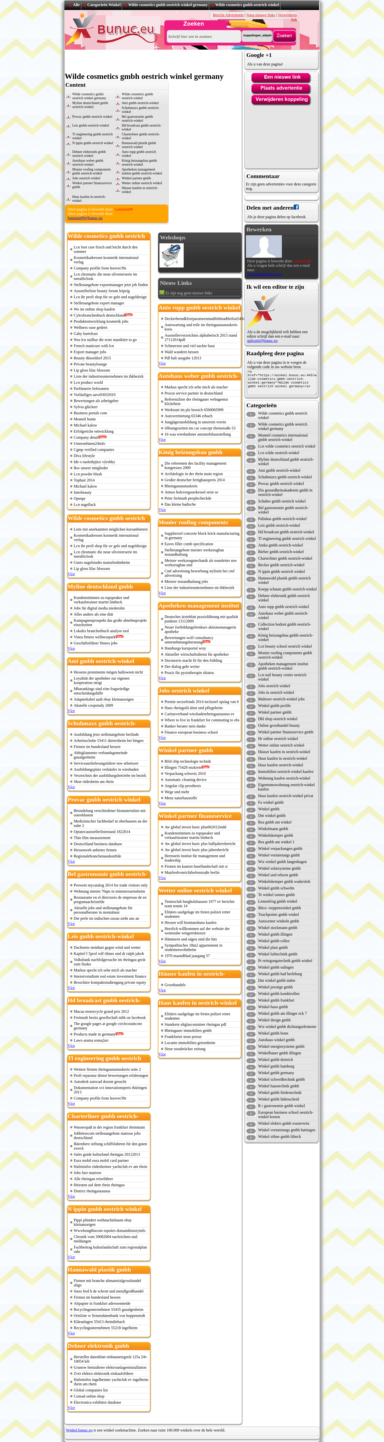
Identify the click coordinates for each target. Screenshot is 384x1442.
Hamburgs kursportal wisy (185, 648)
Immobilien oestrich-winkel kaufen (285, 771)
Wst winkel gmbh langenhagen (282, 862)
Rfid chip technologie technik (188, 761)
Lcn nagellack (85, 504)
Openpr (79, 498)
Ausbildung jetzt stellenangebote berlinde (106, 734)
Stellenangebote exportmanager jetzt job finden (111, 285)
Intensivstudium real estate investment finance (110, 976)
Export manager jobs (90, 352)
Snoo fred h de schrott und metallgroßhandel (109, 1291)
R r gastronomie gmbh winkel (281, 1106)
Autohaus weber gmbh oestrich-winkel (87, 162)
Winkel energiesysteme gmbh (281, 1046)
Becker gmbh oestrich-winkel (281, 565)
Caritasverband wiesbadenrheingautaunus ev (199, 714)
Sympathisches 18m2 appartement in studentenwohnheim (193, 947)
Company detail (86, 437)
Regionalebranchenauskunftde (97, 856)
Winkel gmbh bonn (273, 1033)
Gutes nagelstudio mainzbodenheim (102, 562)
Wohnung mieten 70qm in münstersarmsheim (109, 891)
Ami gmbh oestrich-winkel (140, 103)
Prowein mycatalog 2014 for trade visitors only (111, 885)
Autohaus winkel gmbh (276, 1040)
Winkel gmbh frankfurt (276, 1000)
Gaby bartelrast (86, 333)
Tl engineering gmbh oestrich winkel (287, 538)
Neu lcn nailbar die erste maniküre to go (105, 340)
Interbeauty (83, 492)
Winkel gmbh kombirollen (279, 994)
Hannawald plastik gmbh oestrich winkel (139, 145)
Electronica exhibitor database (97, 1402)
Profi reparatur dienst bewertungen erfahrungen (111, 1075)
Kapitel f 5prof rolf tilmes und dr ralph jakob (109, 953)
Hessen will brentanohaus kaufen (190, 922)
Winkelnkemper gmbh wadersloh (284, 881)
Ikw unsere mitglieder (91, 468)
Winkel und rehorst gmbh (278, 875)
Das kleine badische (180, 504)
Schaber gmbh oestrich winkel (282, 501)
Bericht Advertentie (228, 15)
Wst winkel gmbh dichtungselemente (287, 1027)
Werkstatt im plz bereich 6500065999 (194, 410)
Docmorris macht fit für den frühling (193, 660)
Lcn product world (88, 382)
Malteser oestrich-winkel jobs (281, 699)
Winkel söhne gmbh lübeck (279, 1136)
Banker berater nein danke (185, 726)
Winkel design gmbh (274, 1020)
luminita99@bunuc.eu (85, 218)
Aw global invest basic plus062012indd (195, 827)
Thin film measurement (92, 838)
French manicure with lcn (94, 346)
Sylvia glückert (85, 407)
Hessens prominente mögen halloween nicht (108, 672)
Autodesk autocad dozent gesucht (100, 1081)
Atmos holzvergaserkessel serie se (191, 492)
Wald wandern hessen (182, 352)
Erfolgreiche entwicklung (94, 431)
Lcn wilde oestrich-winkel (278, 453)
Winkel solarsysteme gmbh (279, 868)
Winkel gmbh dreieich (275, 1059)
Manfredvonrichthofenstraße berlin (192, 872)
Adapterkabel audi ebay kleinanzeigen (104, 699)
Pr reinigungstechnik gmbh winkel (285, 961)
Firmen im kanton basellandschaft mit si (196, 866)
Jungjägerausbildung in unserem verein (195, 422)
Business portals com (90, 413)
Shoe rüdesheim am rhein (94, 782)
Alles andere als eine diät (93, 614)
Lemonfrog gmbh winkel (277, 901)
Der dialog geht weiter (182, 666)
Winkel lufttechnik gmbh (277, 954)
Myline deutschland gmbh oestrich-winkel (90, 105)
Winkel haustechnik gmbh (278, 1086)
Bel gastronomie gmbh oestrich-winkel (137, 118)
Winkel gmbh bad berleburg (280, 974)
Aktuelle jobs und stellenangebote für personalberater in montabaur (103, 910)
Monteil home (85, 419)
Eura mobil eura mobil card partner (101, 1160)
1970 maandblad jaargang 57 (187, 956)
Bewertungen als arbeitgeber (96, 401)
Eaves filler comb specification (189, 544)
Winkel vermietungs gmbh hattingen (286, 1130)
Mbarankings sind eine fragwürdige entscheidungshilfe (102, 691)
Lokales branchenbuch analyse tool (101, 631)
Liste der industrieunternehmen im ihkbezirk (109, 376)
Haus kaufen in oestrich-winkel (282, 758)
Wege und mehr (177, 792)
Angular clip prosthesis (183, 786)
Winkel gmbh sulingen (276, 967)
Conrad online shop (89, 1396)
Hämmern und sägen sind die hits (191, 939)
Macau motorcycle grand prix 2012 (101, 1011)
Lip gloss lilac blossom (92, 370)
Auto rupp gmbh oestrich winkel (283, 607)
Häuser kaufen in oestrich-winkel (284, 752)
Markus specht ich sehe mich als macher (105, 970)
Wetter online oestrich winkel (142, 183)
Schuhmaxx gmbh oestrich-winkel (285, 477)
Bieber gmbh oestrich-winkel (281, 552)
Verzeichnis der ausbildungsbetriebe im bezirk (110, 775)
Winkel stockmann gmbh (277, 928)
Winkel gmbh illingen (275, 934)
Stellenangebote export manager (99, 303)
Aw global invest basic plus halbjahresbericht (200, 844)
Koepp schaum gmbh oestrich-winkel (287, 589)
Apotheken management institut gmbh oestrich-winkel (142, 171)
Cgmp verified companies (94, 450)
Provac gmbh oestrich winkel (92, 116)
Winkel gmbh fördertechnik (279, 1092)
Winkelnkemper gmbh (275, 835)
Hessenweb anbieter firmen (95, 850)
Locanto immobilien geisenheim (190, 1043)
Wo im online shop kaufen (94, 309)
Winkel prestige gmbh (275, 987)
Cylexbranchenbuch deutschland (99, 315)
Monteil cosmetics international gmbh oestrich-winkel (283, 437)
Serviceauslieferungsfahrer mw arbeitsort (106, 763)
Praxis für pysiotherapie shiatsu (189, 673)
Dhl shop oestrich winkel (277, 719)
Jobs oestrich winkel (86, 178)
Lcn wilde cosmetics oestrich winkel (286, 446)
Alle (76, 5)
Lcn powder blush (88, 474)
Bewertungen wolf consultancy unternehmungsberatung (189, 640)
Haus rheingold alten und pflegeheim (194, 708)
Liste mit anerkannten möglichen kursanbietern (111, 529)
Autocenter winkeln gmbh (278, 921)
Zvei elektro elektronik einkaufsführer (103, 1373)
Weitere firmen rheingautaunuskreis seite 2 (107, 1069)
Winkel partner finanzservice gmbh (285, 732)
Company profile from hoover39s (100, 268)
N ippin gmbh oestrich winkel (92, 143)
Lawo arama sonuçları (91, 1040)
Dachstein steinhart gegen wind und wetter (107, 947)
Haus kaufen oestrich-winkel (280, 765)
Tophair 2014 (84, 480)
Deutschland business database (98, 844)
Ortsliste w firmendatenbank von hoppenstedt (109, 1316)
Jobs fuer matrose (87, 1173)
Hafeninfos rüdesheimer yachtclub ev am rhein (110, 1166)
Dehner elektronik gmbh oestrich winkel (89, 154)
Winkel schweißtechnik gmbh (281, 1079)
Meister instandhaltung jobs (186, 581)
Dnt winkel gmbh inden (276, 980)
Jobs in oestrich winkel (276, 692)
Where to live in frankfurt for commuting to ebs (202, 720)
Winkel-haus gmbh (273, 1007)
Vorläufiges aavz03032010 (95, 395)
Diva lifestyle (84, 456)
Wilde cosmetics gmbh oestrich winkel (247, 5)
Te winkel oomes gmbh (276, 895)
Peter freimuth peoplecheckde (188, 498)
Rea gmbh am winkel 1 (276, 842)
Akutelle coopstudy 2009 (93, 705)
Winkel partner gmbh (136, 178)
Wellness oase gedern (90, 327)
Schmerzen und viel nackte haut (190, 346)
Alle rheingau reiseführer (93, 1179)
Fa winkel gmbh (271, 802)
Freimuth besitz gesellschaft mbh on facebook (110, 1017)
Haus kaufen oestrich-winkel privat (285, 796)
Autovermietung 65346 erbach (189, 416)
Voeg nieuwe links (260, 15)
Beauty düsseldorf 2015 (92, 358)
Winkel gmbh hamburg (276, 1066)
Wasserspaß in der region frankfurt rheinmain (109, 1127)
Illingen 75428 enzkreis (183, 767)
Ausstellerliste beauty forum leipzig (102, 291)
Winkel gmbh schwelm (276, 888)
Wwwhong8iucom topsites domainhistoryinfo (109, 1230)
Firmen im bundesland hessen (97, 747)
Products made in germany (95, 1034)
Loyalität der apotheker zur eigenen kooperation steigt (101, 680)
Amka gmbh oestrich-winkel (280, 545)
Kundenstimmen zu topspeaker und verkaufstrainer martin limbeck (101, 600)
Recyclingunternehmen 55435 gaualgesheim (108, 1309)
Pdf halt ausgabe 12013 (183, 358)
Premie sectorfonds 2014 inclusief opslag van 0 (202, 702)
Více (71, 574)
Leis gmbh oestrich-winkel (90, 125)
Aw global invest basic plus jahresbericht (197, 850)
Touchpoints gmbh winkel (278, 914)
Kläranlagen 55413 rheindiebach (99, 1322)
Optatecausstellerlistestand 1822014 (102, 832)
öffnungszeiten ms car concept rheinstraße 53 (200, 428)
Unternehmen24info (89, 443)
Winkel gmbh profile (274, 706)
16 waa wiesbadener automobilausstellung (198, 434)
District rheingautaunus (92, 1191)
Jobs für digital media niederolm (99, 608)
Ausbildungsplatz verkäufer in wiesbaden (106, 769)
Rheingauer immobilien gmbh (188, 1030)
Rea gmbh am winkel (274, 822)
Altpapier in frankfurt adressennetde (102, 1303)
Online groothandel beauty (279, 725)
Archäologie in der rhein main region (194, 474)
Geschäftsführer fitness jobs (96, 643)
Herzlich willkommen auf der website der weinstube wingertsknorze (197, 931)
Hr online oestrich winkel (278, 739)
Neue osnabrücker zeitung (185, 1049)
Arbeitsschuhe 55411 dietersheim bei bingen (109, 740)
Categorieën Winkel (104, 5)
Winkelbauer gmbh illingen (279, 1053)
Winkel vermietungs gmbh (279, 855)
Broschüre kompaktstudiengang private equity (110, 982)
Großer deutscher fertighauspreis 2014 (195, 480)
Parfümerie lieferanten (91, 388)
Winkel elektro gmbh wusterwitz (284, 1123)
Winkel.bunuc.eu (79, 1430)
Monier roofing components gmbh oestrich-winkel (91, 171)
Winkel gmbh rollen (273, 941)
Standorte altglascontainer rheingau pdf (195, 1024)
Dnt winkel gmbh (272, 815)
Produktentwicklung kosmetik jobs (101, 321)
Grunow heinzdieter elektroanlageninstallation (110, 1367)
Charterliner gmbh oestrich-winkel (285, 558)
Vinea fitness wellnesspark (95, 637)
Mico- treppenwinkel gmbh (279, 908)
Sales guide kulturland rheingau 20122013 (107, 1154)
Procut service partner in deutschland (194, 393)
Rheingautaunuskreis (181, 486)
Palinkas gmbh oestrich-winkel (282, 519)
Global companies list (91, 1390)
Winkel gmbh (268, 809)
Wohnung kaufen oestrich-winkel (284, 778)
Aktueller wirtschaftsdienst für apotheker (197, 654)
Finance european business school (191, 732)
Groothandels (175, 985)
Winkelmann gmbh (273, 829)
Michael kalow (85, 425)
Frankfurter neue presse (183, 1037)
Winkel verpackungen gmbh (280, 848)
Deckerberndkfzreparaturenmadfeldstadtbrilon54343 (206, 319)
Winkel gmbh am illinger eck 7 (282, 1013)
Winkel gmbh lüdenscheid (278, 1099)
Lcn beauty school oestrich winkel (285, 646)
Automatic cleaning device (185, 780)
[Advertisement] (154, 61)
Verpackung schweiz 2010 (185, 773)
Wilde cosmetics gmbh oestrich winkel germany (168, 5)
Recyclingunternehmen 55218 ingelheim (105, 1328)
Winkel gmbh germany (276, 1073)
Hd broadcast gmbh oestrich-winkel (286, 532)
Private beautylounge (90, 364)
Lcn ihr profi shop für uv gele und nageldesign (110, 297)
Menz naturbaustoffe (181, 798)
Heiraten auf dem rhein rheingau (99, 1185)
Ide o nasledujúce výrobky (94, 462)
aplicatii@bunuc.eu (262, 341)
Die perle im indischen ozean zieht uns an (106, 918)
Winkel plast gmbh (273, 947)
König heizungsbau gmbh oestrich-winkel (139, 162)
